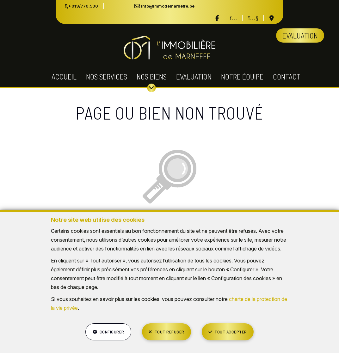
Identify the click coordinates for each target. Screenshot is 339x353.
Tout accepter (230, 331)
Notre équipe (242, 76)
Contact (286, 76)
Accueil (64, 76)
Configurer (112, 331)
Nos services (106, 76)
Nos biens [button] (152, 76)
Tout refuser (169, 331)
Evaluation (194, 76)
